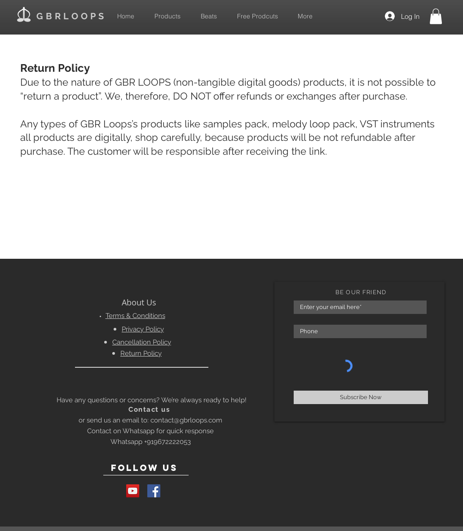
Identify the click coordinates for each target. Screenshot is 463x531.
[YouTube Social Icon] (132, 490)
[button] (435, 16)
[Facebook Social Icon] (153, 490)
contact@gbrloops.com (186, 420)
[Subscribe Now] (361, 397)
